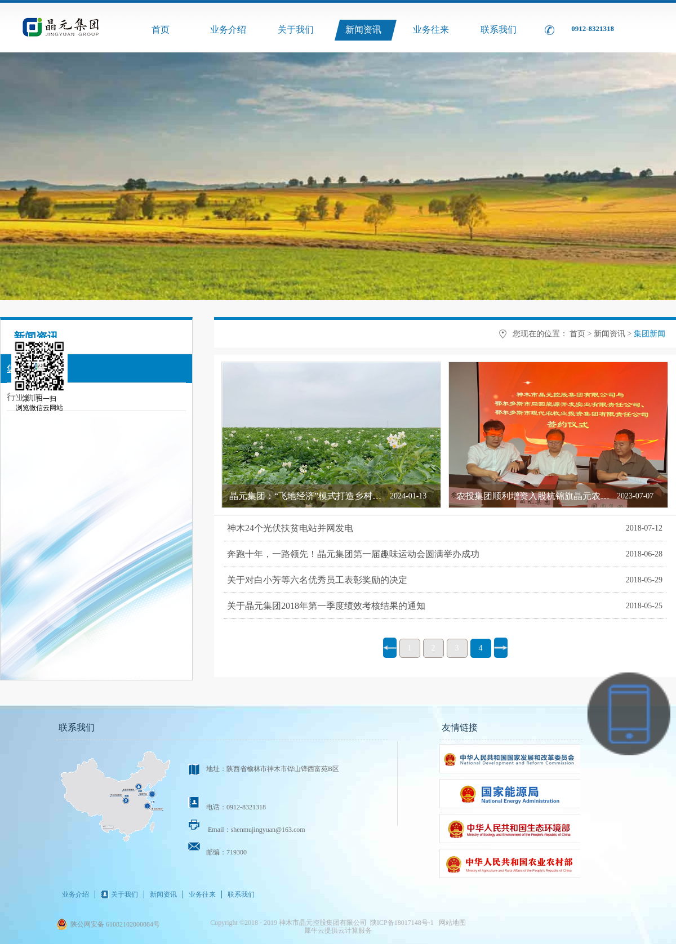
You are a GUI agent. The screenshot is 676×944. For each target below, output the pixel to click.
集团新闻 (649, 333)
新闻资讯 (609, 333)
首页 (161, 29)
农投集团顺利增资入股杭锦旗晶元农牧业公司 (546, 496)
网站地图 (450, 923)
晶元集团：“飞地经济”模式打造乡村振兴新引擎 (323, 496)
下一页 (501, 648)
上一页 (390, 648)
